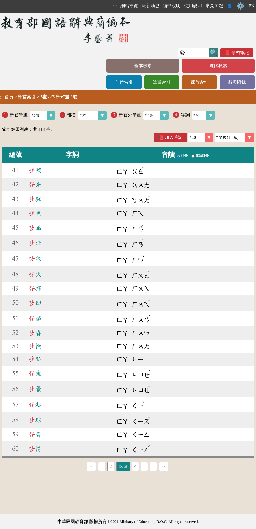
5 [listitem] (144, 466)
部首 (87, 115)
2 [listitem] (111, 466)
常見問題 (214, 5)
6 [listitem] (153, 466)
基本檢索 (143, 65)
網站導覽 (129, 5)
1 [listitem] (101, 466)
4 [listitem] (135, 466)
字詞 (198, 115)
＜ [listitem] (91, 466)
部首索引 (199, 82)
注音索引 (124, 82)
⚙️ (241, 6)
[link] (234, 137)
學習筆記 (240, 52)
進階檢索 (218, 65)
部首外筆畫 (144, 115)
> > (38, 96)
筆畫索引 (161, 82)
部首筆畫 (32, 115)
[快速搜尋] (193, 52)
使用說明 (193, 5)
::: (115, 6)
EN (251, 6)
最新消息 (150, 5)
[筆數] (200, 137)
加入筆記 (173, 137)
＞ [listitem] (164, 466)
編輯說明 (172, 5)
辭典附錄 (237, 82)
